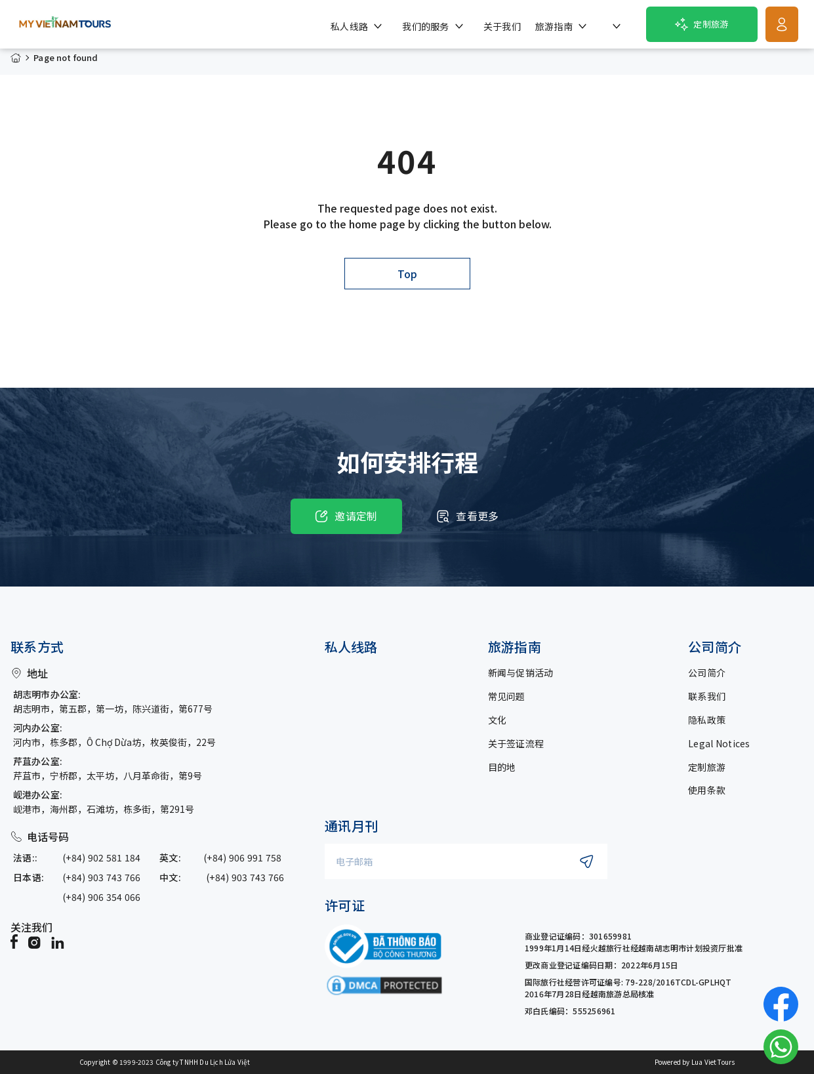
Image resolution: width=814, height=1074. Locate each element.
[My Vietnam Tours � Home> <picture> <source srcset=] (65, 24)
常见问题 (506, 696)
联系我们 (706, 696)
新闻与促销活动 (521, 672)
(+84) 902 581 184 (101, 857)
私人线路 (351, 647)
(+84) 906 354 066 (101, 896)
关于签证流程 (516, 743)
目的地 (502, 767)
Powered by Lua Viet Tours (695, 1062)
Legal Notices (719, 743)
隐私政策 (706, 719)
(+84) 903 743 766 (101, 877)
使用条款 (706, 789)
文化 (497, 719)
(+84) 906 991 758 (242, 857)
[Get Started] (781, 24)
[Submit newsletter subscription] (586, 861)
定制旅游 (706, 767)
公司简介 (706, 672)
